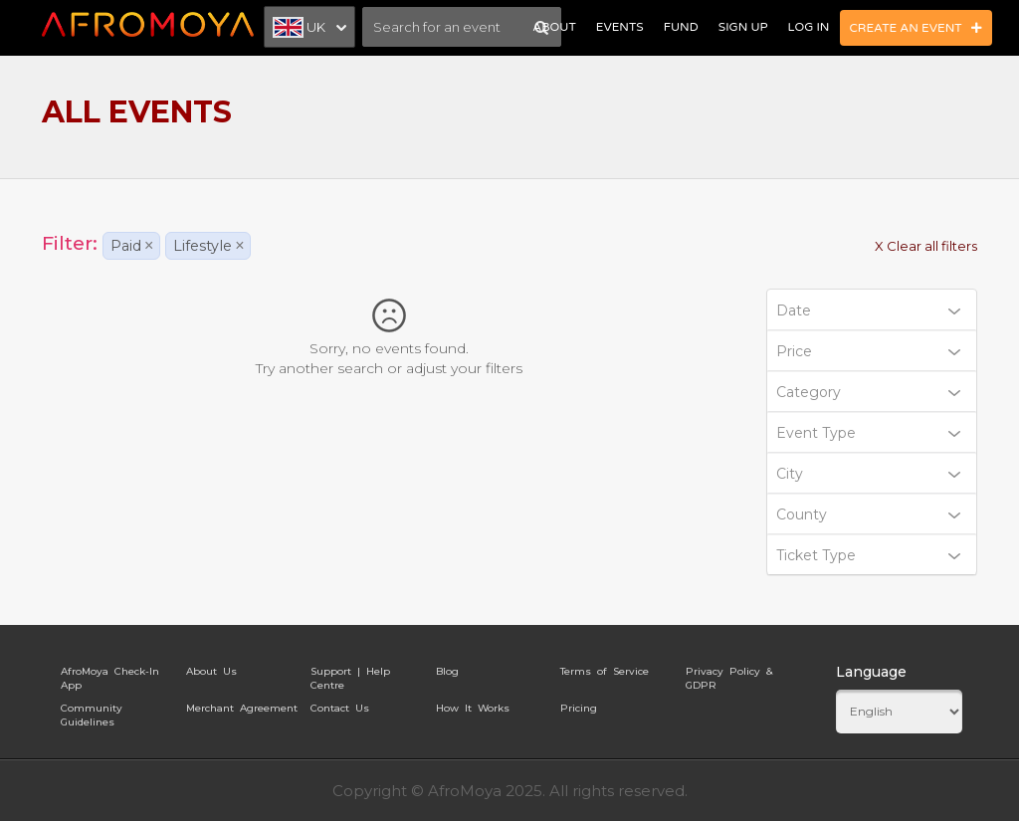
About (553, 27)
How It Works (473, 708)
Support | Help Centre (350, 675)
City (868, 474)
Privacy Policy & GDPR (729, 675)
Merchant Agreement (242, 708)
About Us (211, 671)
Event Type (868, 433)
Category (868, 392)
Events (620, 27)
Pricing (578, 708)
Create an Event (916, 28)
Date (868, 310)
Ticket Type (868, 555)
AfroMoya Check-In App (110, 675)
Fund (681, 27)
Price (868, 351)
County (868, 514)
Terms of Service (604, 671)
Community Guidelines (91, 711)
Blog (447, 671)
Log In (809, 27)
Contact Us (339, 708)
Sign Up (743, 27)
